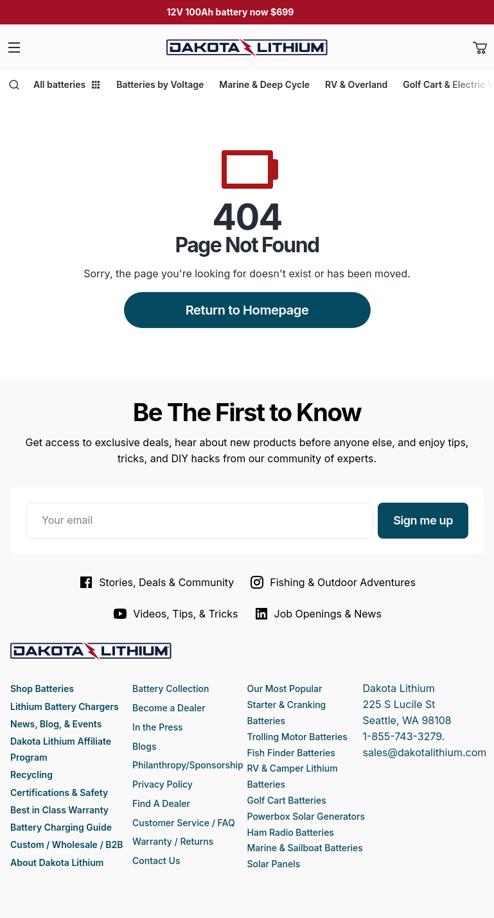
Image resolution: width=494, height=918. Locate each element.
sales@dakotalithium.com (424, 752)
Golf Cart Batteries (286, 800)
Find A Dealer (161, 803)
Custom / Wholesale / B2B (66, 844)
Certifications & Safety (59, 792)
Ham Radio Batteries (290, 832)
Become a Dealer (169, 707)
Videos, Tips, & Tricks (175, 613)
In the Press (157, 727)
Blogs (144, 746)
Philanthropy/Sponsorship (187, 764)
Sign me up (423, 520)
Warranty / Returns (172, 841)
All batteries (67, 84)
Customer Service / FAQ (183, 822)
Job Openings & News (318, 613)
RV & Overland (356, 84)
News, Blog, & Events (55, 723)
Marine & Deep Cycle (264, 84)
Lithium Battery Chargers (64, 706)
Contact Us (156, 860)
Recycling (31, 774)
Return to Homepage (247, 310)
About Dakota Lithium (56, 862)
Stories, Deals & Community (156, 582)
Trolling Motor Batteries (297, 736)
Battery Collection (170, 688)
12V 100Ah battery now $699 (230, 11)
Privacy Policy (162, 784)
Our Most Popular (284, 688)
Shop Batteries (42, 688)
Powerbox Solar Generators (306, 816)
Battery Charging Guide (61, 827)
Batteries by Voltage (160, 84)
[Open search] (14, 85)
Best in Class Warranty (59, 809)
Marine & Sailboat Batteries (305, 847)
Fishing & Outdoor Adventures (332, 582)
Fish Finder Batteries (291, 752)
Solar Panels (274, 863)
